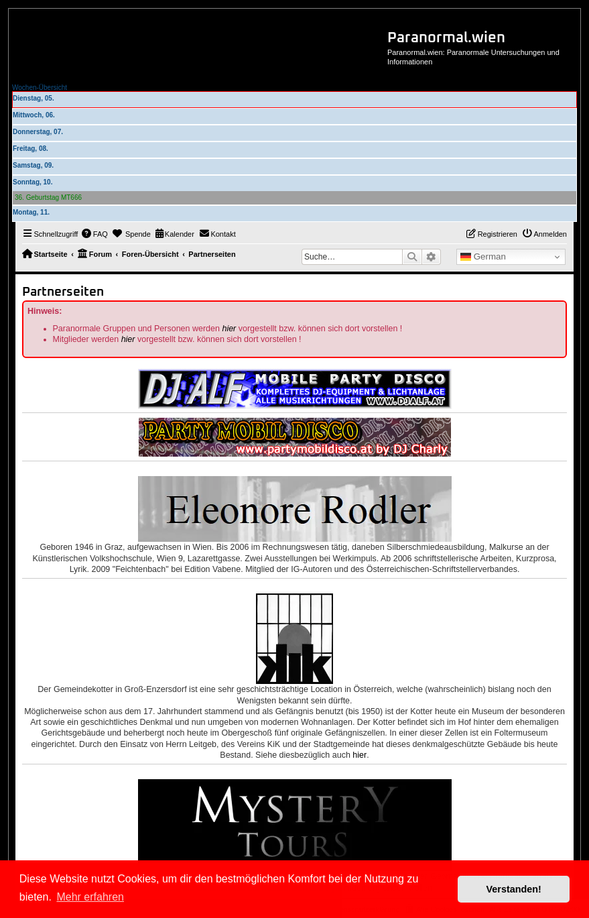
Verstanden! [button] (513, 889)
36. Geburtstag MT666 (48, 197)
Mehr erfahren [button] (90, 897)
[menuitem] (94, 234)
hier (229, 328)
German (483, 256)
